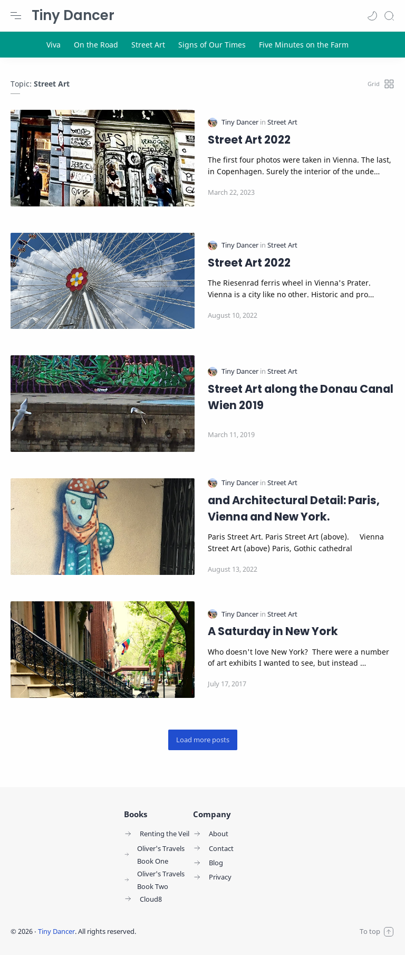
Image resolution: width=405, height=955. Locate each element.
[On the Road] (96, 45)
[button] (372, 16)
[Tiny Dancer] (240, 122)
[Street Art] (148, 45)
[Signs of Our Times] (212, 45)
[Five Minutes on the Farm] (304, 45)
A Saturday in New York (273, 631)
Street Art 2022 (249, 139)
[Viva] (53, 45)
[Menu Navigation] (16, 16)
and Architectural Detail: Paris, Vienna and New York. (294, 508)
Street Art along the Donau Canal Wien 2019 (300, 397)
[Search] (389, 16)
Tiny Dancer (73, 15)
